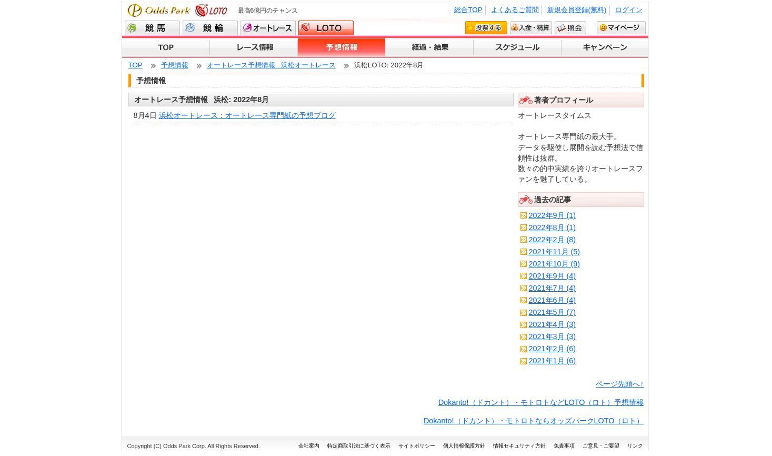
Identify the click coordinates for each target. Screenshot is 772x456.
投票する (486, 27)
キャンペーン (605, 48)
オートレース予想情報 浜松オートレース (271, 65)
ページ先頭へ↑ (620, 384)
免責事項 (564, 446)
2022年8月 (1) (552, 227)
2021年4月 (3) (552, 324)
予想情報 (342, 48)
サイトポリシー (416, 446)
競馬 (152, 28)
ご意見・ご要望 (601, 446)
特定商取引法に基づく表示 (358, 446)
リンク (635, 446)
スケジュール (518, 48)
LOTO (326, 28)
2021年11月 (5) (554, 251)
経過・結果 (430, 48)
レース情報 (254, 48)
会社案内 (308, 446)
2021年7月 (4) (552, 288)
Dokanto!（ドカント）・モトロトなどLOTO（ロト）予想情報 (541, 402)
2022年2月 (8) (552, 239)
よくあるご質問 (515, 10)
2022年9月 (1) (552, 215)
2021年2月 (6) (552, 348)
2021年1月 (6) (552, 360)
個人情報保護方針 (464, 446)
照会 (570, 27)
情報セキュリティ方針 (519, 446)
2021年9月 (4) (552, 276)
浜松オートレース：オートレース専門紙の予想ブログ (247, 115)
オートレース (268, 28)
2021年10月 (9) (554, 264)
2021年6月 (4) (552, 300)
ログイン (629, 10)
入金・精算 (531, 27)
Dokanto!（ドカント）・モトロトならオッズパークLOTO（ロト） (534, 421)
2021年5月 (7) (552, 312)
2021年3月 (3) (552, 336)
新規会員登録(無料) (577, 10)
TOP (166, 48)
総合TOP (468, 10)
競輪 (210, 28)
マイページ (621, 27)
